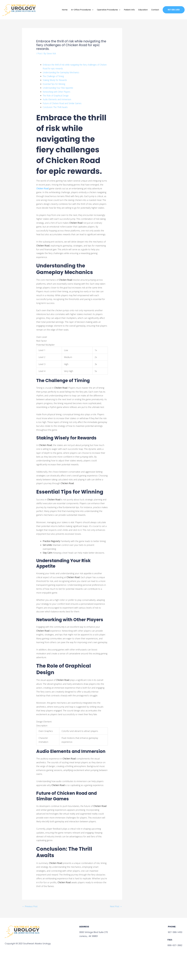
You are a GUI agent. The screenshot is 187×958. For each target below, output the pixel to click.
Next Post (116, 905)
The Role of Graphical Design (57, 95)
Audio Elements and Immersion (58, 98)
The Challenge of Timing (54, 75)
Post (40, 53)
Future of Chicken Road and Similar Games (63, 102)
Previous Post (30, 905)
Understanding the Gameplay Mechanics (62, 71)
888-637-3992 (174, 944)
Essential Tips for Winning (55, 83)
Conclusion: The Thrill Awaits (56, 106)
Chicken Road (42, 188)
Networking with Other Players (57, 91)
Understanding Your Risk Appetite (59, 87)
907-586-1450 (174, 931)
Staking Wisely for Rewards (55, 79)
